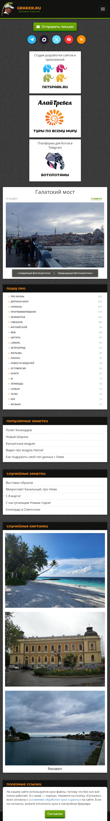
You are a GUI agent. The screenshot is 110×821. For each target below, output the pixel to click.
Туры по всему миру (55, 131)
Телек (14, 394)
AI (12, 378)
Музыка (16, 404)
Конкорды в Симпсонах (23, 509)
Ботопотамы (55, 175)
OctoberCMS (18, 368)
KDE (13, 399)
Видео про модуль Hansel (24, 450)
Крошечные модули (20, 443)
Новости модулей (22, 363)
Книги (15, 373)
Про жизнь (17, 296)
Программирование (23, 311)
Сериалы (16, 306)
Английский (19, 327)
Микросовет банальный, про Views (31, 489)
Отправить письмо (55, 26)
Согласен (55, 813)
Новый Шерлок (17, 437)
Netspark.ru (55, 87)
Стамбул (96, 198)
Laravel (15, 342)
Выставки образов (19, 483)
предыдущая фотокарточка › (75, 273)
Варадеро (55, 769)
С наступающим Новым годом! (28, 503)
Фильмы (16, 353)
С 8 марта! (13, 496)
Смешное (17, 322)
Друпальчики (20, 301)
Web (13, 332)
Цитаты (15, 337)
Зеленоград (18, 347)
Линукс (15, 358)
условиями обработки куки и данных (55, 799)
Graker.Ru (29, 8)
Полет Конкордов (19, 430)
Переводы (17, 383)
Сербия (15, 389)
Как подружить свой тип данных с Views (35, 457)
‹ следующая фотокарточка (33, 273)
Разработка (18, 317)
